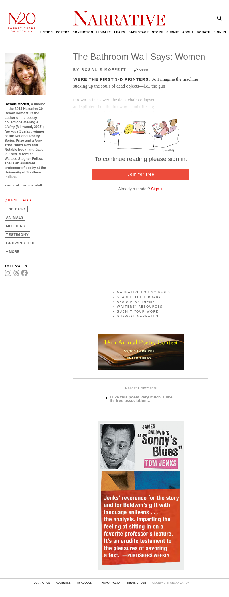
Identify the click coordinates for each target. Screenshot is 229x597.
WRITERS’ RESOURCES (140, 307)
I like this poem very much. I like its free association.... (141, 399)
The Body (16, 209)
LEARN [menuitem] (119, 32)
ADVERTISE (63, 582)
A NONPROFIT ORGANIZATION (170, 582)
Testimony (17, 235)
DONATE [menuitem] (203, 32)
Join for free (140, 174)
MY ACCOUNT (85, 582)
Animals (15, 218)
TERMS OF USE (136, 582)
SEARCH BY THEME (136, 302)
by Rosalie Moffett (100, 70)
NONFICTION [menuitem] (83, 32)
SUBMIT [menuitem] (172, 32)
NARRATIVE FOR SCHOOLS (143, 292)
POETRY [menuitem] (63, 32)
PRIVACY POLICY (110, 582)
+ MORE (12, 252)
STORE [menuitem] (157, 32)
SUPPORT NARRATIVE (138, 316)
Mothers (15, 226)
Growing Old (20, 243)
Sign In (157, 189)
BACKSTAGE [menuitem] (138, 32)
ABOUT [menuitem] (188, 32)
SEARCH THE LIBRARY (139, 297)
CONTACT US (42, 582)
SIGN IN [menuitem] (220, 32)
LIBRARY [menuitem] (103, 32)
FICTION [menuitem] (46, 32)
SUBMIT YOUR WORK (138, 311)
